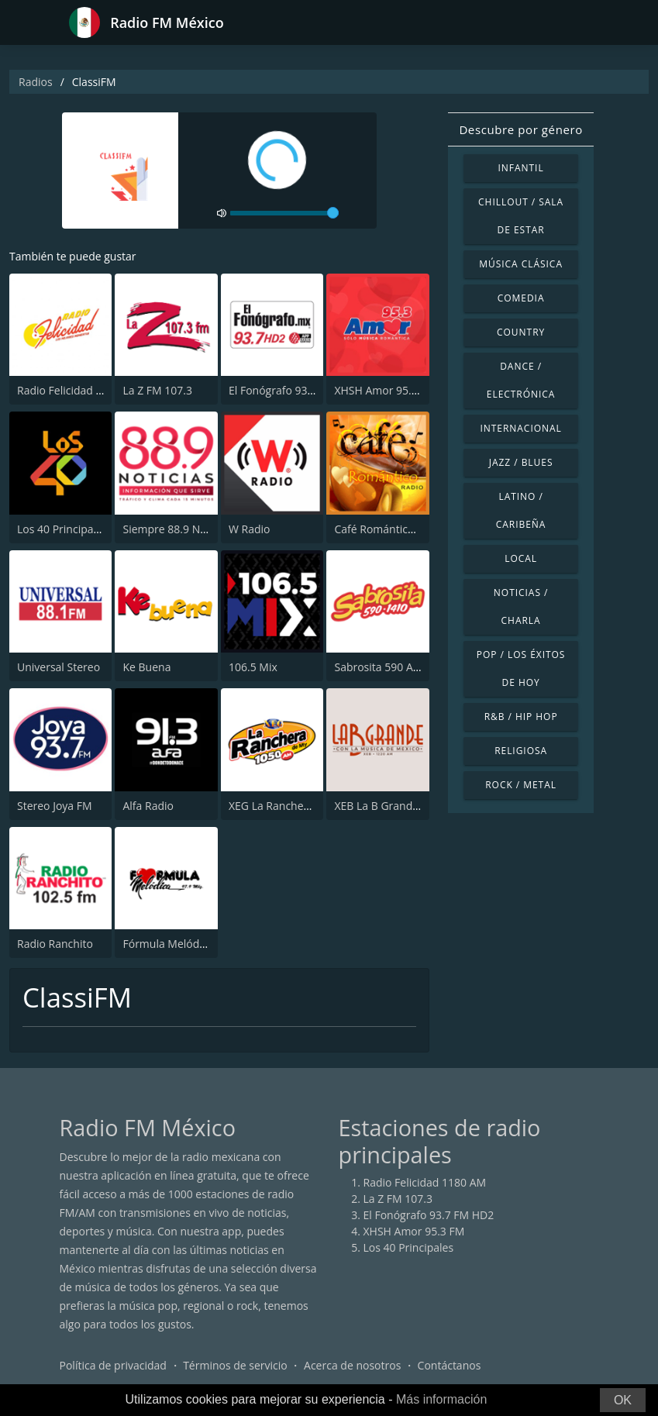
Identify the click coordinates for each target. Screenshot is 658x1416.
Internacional (520, 428)
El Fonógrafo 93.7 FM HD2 (294, 390)
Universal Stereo (58, 667)
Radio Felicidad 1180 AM (78, 390)
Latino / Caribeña (521, 510)
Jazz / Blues (521, 462)
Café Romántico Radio (389, 529)
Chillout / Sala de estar (520, 215)
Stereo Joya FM (54, 805)
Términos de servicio (235, 1365)
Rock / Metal (520, 784)
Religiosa (520, 750)
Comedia (521, 298)
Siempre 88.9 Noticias (177, 529)
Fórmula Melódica (167, 943)
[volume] (284, 213)
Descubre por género (520, 129)
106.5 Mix (253, 667)
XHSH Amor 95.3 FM (385, 390)
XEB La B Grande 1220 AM (399, 805)
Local (521, 558)
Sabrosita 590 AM (378, 667)
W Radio (249, 529)
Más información (441, 1399)
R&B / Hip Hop (521, 716)
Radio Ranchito (55, 943)
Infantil (521, 167)
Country (521, 332)
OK (623, 1400)
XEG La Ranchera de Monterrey (307, 805)
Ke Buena (146, 667)
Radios (36, 81)
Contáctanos (449, 1365)
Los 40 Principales (62, 529)
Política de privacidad (113, 1365)
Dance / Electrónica (521, 380)
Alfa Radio (147, 805)
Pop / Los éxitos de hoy (521, 668)
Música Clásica (521, 263)
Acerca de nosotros (352, 1365)
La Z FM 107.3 (157, 390)
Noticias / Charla (521, 606)
